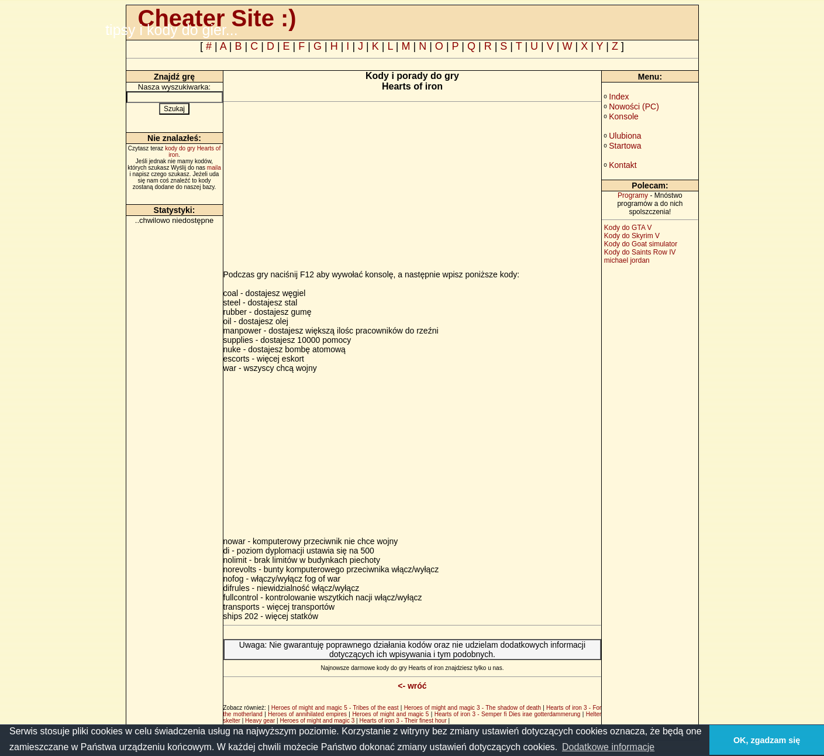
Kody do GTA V (628, 228)
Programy (633, 195)
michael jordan (627, 260)
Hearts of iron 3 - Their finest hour (402, 720)
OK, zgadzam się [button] (766, 740)
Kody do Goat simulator (640, 244)
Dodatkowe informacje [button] (608, 747)
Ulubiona (625, 135)
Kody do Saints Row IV (640, 252)
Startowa (625, 145)
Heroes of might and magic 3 (317, 720)
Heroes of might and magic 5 (390, 714)
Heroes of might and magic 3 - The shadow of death (472, 708)
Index (619, 96)
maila (214, 167)
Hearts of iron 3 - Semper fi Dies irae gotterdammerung (508, 714)
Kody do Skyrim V (632, 236)
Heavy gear (260, 720)
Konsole (624, 116)
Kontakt (622, 165)
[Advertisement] (321, 188)
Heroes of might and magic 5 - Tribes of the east (335, 708)
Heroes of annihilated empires (307, 714)
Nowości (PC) (634, 106)
